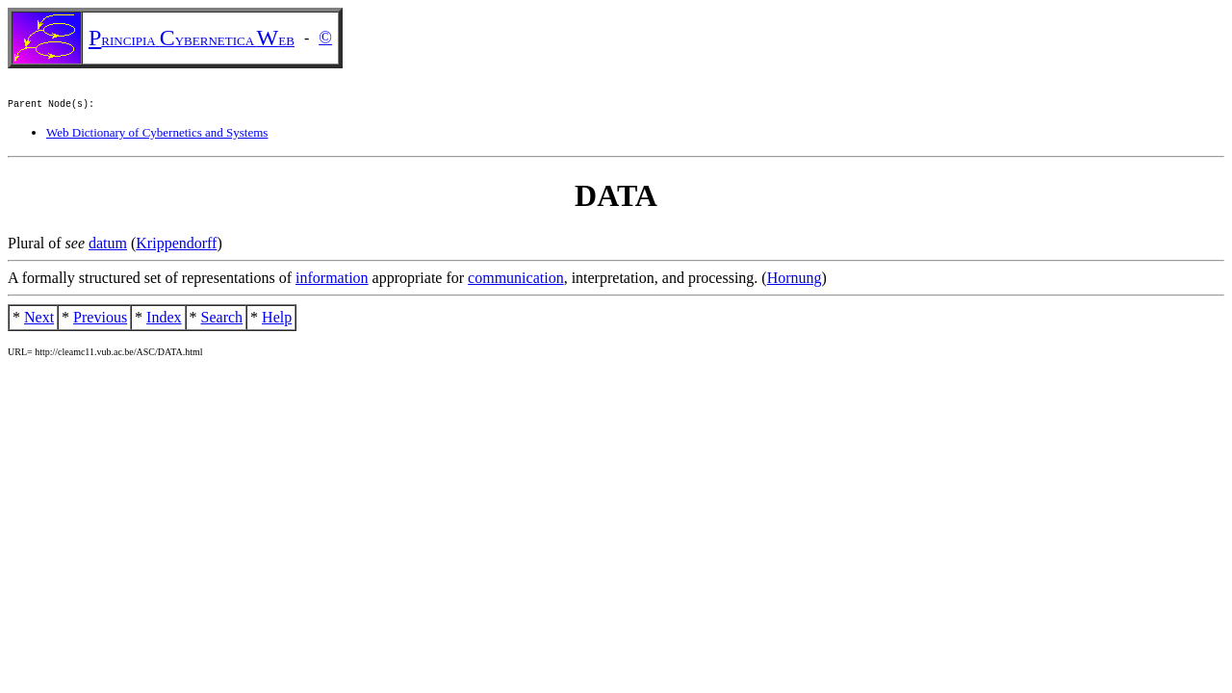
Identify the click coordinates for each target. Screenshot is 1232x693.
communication (516, 280)
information (332, 280)
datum (108, 246)
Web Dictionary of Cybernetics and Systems (157, 135)
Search (222, 320)
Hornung (794, 280)
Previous (100, 320)
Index (163, 320)
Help (277, 320)
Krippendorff (176, 246)
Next (39, 320)
